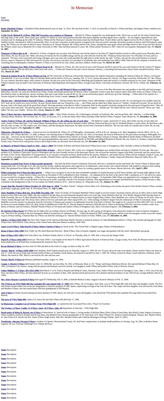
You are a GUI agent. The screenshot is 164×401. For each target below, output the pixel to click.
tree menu (5, 20)
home (3, 18)
